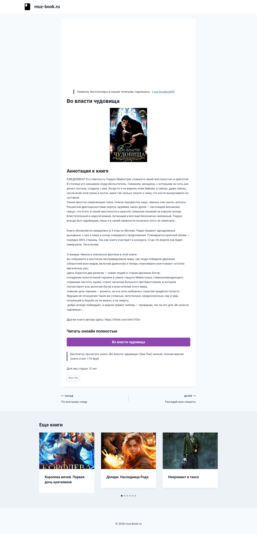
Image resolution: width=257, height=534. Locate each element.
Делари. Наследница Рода (127, 477)
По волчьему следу (93, 398)
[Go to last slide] (45, 462)
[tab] (122, 496)
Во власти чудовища (128, 342)
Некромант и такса (183, 477)
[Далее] (212, 462)
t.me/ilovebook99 (163, 91)
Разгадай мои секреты (163, 398)
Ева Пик (73, 377)
